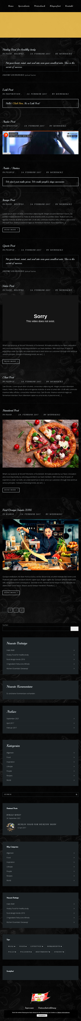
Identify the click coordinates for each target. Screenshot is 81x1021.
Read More (11, 230)
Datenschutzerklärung (47, 1008)
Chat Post (8, 377)
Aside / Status (11, 168)
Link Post (8, 90)
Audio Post (9, 121)
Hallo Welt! (10, 650)
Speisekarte (24, 6)
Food (9, 54)
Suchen (5, 625)
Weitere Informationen (63, 1012)
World (10, 514)
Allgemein (10, 753)
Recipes (19, 54)
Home (11, 6)
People (10, 172)
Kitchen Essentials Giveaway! (17, 668)
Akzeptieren (42, 1015)
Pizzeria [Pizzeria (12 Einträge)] (25, 952)
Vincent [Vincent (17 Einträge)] (58, 952)
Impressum (29, 1008)
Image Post (9, 200)
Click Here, (18, 103)
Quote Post (9, 246)
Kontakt (69, 6)
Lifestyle (12, 126)
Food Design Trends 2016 (17, 510)
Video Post (8, 286)
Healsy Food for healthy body (19, 49)
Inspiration (13, 94)
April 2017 (10, 723)
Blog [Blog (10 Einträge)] (11, 946)
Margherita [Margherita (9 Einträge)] (53, 946)
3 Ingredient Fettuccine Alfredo (18, 664)
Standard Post (11, 410)
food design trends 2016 (16, 659)
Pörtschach (39, 6)
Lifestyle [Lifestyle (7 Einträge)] (36, 946)
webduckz (65, 54)
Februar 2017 (12, 728)
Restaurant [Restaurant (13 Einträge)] (42, 952)
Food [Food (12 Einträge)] (22, 946)
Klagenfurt (55, 6)
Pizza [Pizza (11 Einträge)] (11, 952)
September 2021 (13, 718)
